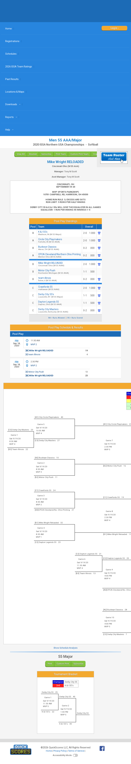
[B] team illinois (33, 354)
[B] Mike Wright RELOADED (39, 350)
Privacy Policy (60, 751)
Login (114, 28)
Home (8, 28)
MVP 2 (34, 344)
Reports (11, 117)
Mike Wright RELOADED (59, 264)
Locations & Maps (14, 91)
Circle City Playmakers (59, 240)
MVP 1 (39, 537)
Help (9, 129)
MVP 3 (39, 472)
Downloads (13, 104)
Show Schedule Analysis (65, 648)
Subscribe (46, 154)
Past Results (12, 79)
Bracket (33, 154)
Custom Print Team (79, 154)
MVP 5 (107, 449)
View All (21, 154)
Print (50, 663)
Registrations (12, 41)
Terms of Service (76, 751)
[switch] (75, 755)
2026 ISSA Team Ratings (18, 66)
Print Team (61, 154)
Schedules (11, 53)
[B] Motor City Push (35, 372)
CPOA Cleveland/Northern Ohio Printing (59, 255)
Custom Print (62, 663)
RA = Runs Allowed (56, 318)
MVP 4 (39, 433)
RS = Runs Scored (75, 318)
